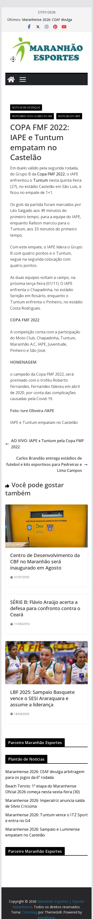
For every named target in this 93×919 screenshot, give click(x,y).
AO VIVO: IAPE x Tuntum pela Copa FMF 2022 (44, 444)
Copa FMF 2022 (51, 174)
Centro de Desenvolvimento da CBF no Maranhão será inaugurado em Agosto (45, 561)
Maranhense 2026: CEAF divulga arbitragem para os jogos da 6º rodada (52, 22)
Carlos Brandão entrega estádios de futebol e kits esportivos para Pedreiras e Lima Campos (47, 464)
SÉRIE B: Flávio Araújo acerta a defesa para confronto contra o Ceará (45, 608)
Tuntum (40, 180)
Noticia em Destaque (26, 107)
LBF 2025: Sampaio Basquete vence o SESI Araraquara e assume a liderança (42, 698)
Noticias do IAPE (69, 116)
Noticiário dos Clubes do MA (32, 116)
